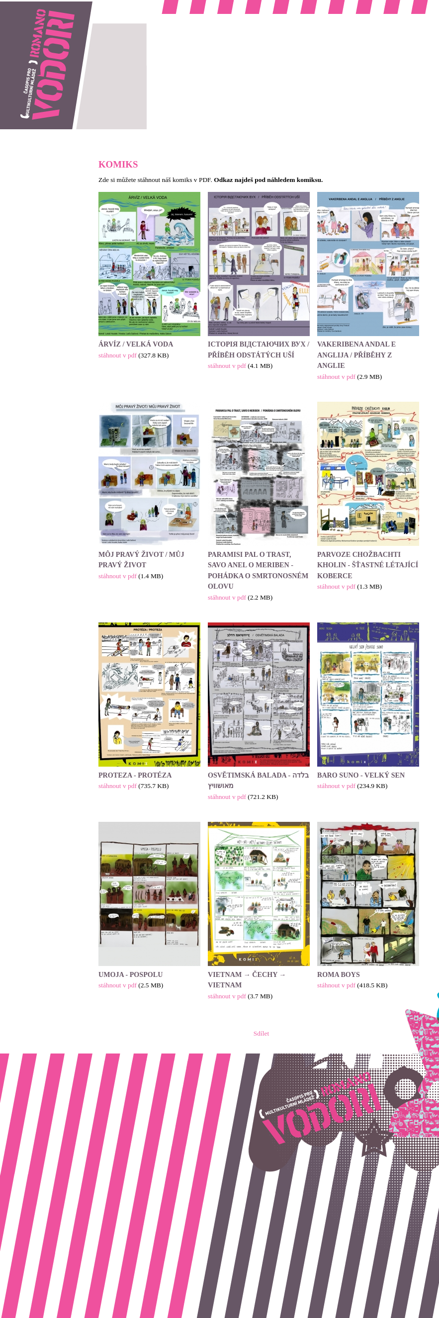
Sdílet (261, 1033)
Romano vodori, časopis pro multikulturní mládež (66, 5)
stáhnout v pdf (117, 355)
